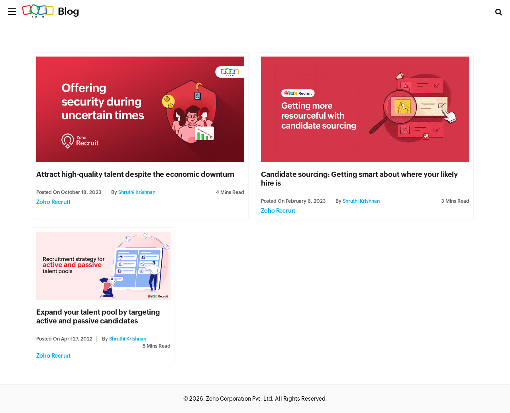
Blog (68, 11)
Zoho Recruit (53, 202)
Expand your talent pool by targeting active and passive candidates (98, 316)
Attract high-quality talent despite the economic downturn (135, 174)
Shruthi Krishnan (136, 192)
